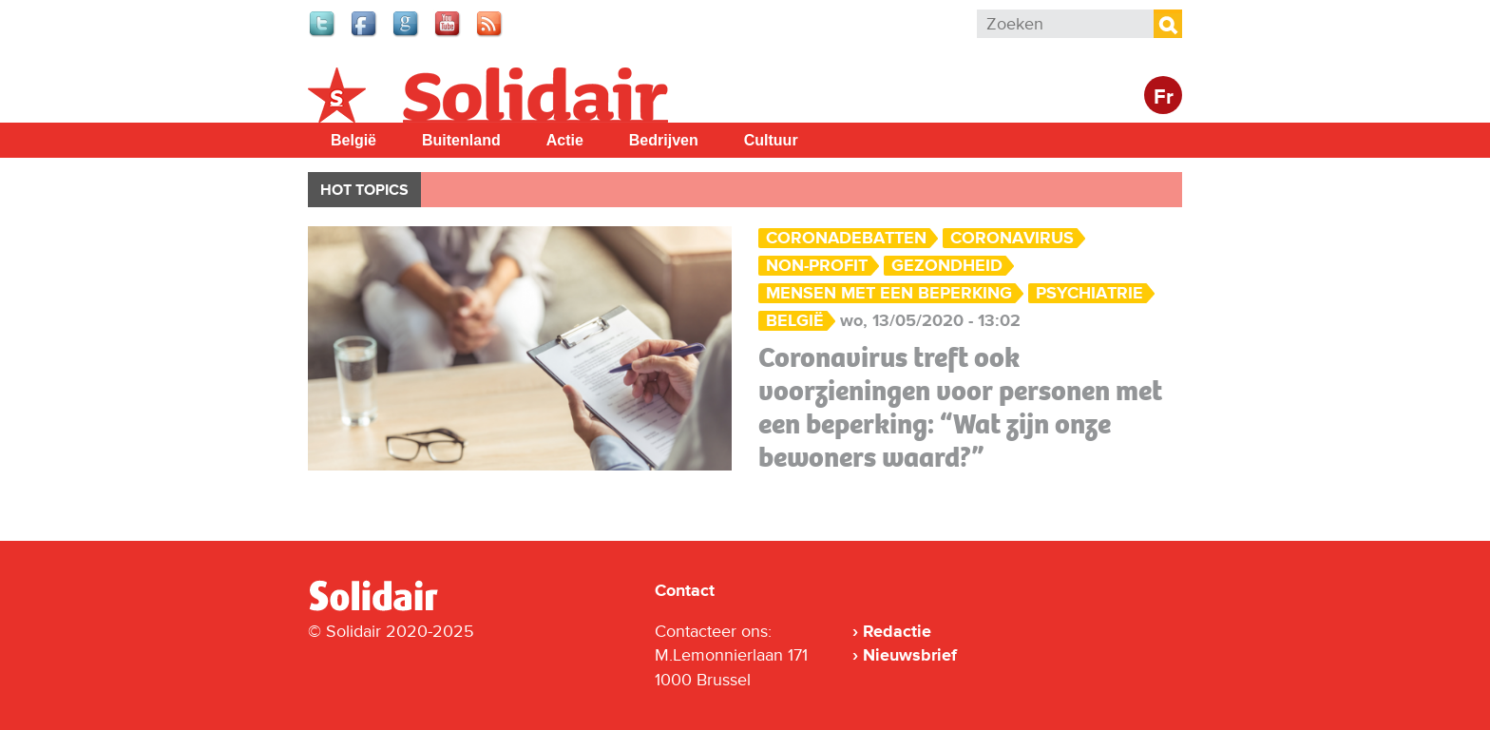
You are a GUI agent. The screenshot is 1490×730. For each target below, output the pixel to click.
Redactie (897, 631)
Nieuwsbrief (910, 654)
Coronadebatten (846, 238)
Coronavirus (1012, 238)
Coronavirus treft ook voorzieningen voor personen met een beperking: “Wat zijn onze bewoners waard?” (960, 407)
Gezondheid (947, 266)
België (353, 140)
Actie (564, 140)
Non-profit (817, 266)
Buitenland (461, 140)
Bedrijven (663, 140)
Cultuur (771, 140)
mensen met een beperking (889, 293)
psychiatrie (1089, 293)
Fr (1164, 97)
